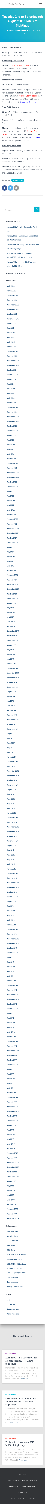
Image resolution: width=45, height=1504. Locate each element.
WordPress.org (13, 1314)
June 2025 (11, 333)
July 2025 (10, 328)
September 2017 (13, 729)
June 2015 (11, 855)
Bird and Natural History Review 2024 (22, 1481)
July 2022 (10, 496)
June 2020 (11, 612)
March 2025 (11, 347)
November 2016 (13, 776)
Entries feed (11, 1304)
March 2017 (11, 757)
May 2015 (10, 860)
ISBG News (11, 1245)
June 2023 (11, 445)
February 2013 (12, 985)
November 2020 (13, 589)
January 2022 (12, 524)
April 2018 (11, 706)
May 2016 (10, 804)
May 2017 (10, 748)
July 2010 (10, 1130)
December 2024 (13, 361)
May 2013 (10, 971)
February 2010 (12, 1153)
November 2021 (13, 533)
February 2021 (12, 575)
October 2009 (12, 1172)
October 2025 (12, 314)
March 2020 (11, 626)
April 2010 (11, 1144)
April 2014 (11, 920)
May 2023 (10, 449)
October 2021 (12, 538)
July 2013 (10, 962)
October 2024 (12, 370)
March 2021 (11, 571)
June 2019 (11, 654)
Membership (13, 1487)
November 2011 (13, 1055)
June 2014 (11, 911)
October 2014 (12, 892)
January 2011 (12, 1102)
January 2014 (12, 934)
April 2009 (11, 1200)
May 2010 (10, 1139)
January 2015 (12, 878)
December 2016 (13, 771)
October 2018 (12, 682)
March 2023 (11, 459)
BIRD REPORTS (12, 1231)
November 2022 (13, 477)
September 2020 (13, 598)
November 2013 (13, 943)
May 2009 (10, 1195)
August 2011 (11, 1069)
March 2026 (11, 291)
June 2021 (11, 557)
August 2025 (11, 323)
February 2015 (12, 873)
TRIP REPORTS (12, 1277)
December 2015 (13, 827)
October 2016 (12, 780)
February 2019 (12, 668)
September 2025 (13, 319)
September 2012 (13, 1009)
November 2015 (13, 832)
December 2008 (13, 1218)
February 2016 (12, 818)
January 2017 (12, 766)
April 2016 (11, 808)
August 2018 (11, 692)
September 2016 (13, 785)
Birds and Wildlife (29, 1487)
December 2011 (13, 1051)
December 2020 (13, 584)
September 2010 (13, 1121)
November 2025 (13, 309)
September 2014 (13, 897)
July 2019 (10, 650)
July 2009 (10, 1186)
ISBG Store (11, 1250)
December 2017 (13, 720)
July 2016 (10, 794)
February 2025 (12, 351)
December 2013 (13, 939)
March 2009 (11, 1204)
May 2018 (10, 701)
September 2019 (13, 640)
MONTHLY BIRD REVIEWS (16, 1255)
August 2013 (11, 957)
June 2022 (11, 501)
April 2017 (11, 752)
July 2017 (10, 738)
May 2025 (10, 337)
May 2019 (10, 659)
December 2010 (13, 1107)
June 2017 (11, 743)
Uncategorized (12, 1282)
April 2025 (11, 342)
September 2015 (13, 841)
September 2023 (13, 431)
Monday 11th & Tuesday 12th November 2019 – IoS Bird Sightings (21, 1360)
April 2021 (11, 566)
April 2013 (11, 976)
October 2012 (12, 1004)
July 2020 (10, 608)
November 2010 (13, 1111)
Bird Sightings (18, 180)
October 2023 (12, 426)
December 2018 (13, 673)
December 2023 (13, 417)
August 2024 (11, 379)
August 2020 (11, 603)
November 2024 (13, 365)
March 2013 (11, 981)
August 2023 (11, 435)
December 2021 (13, 529)
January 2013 (12, 990)
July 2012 (10, 1018)
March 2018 (11, 710)
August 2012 (11, 1013)
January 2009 (12, 1214)
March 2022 (11, 515)
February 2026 (12, 296)
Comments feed (13, 1309)
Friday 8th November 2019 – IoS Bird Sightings (20, 1444)
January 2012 (12, 1046)
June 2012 (11, 1023)
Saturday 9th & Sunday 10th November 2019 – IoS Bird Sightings (20, 1401)
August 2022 (11, 491)
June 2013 (11, 967)
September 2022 (13, 487)
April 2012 (11, 1032)
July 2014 (10, 906)
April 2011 (11, 1088)
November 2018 (13, 678)
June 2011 (11, 1079)
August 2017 (11, 734)
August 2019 (11, 645)
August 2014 (11, 901)
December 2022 (13, 473)
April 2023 (11, 454)
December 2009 (13, 1163)
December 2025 (13, 305)
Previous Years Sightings (17, 1259)
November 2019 (13, 631)
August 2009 (11, 1181)
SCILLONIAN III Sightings (16, 1264)
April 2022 (11, 510)
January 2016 (12, 822)
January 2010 (12, 1158)
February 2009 (12, 1209)
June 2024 (11, 389)
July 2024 (10, 384)
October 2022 (12, 482)
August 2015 (11, 846)
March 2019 (11, 664)
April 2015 (11, 864)
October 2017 (12, 724)
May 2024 (10, 393)
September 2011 (13, 1065)
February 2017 (12, 762)
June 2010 (11, 1135)
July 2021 (10, 552)
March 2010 (11, 1148)
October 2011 (12, 1060)
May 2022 (10, 505)
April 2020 (11, 622)
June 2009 (11, 1191)
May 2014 (10, 916)
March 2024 (11, 403)
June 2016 (11, 799)
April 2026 (11, 286)
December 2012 (13, 995)
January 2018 (12, 715)
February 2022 (12, 519)
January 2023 (12, 468)
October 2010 (12, 1116)
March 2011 (11, 1093)
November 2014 (13, 887)
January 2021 (12, 580)
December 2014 (13, 883)
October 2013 (12, 948)
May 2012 (10, 1027)
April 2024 (11, 398)
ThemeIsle (31, 1498)
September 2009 (13, 1177)
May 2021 (10, 561)
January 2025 (12, 356)
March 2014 (11, 925)
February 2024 (12, 407)
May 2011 (10, 1083)
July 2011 (10, 1074)
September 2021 (13, 543)
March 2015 (11, 869)
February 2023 (12, 463)
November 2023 (13, 421)
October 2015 (12, 836)
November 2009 (13, 1167)
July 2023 (10, 440)
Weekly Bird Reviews (15, 1287)
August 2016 (11, 790)
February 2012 (12, 1041)
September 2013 (13, 953)
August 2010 (11, 1125)
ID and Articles (12, 1241)
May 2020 (10, 617)
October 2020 (12, 594)
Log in (9, 1300)
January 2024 (12, 412)
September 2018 (13, 687)
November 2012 (13, 999)
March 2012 (11, 1037)
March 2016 (11, 813)
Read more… (24, 1379)
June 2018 (11, 696)
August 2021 (11, 547)
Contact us (22, 1492)
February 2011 (12, 1097)
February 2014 (12, 929)
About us (22, 1475)
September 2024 (13, 375)
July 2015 (10, 850)
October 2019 (12, 636)
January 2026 (12, 300)
